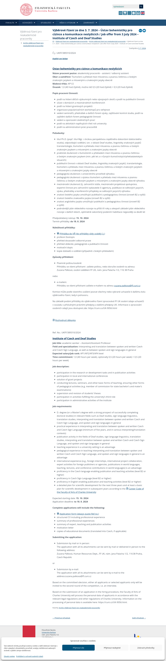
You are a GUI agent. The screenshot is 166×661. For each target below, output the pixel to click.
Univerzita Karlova (49, 632)
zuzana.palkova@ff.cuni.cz (127, 285)
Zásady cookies (9, 656)
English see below (60, 58)
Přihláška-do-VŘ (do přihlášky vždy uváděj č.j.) (81, 233)
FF (53, 41)
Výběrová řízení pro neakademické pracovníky (31, 35)
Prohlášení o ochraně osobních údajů (29, 656)
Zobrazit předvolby (145, 647)
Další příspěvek (139, 618)
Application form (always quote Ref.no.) (78, 513)
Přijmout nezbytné (112, 647)
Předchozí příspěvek (61, 618)
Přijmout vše (78, 647)
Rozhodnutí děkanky (64, 320)
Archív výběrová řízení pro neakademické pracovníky (107, 41)
